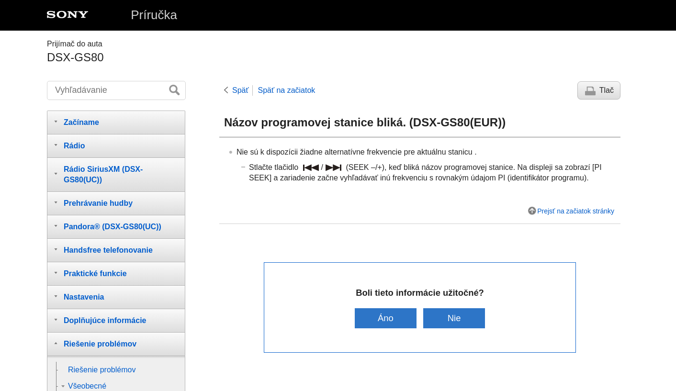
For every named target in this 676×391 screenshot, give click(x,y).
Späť (240, 90)
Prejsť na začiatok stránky (575, 211)
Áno (386, 318)
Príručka (154, 15)
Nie (454, 318)
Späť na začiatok (286, 90)
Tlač (606, 90)
